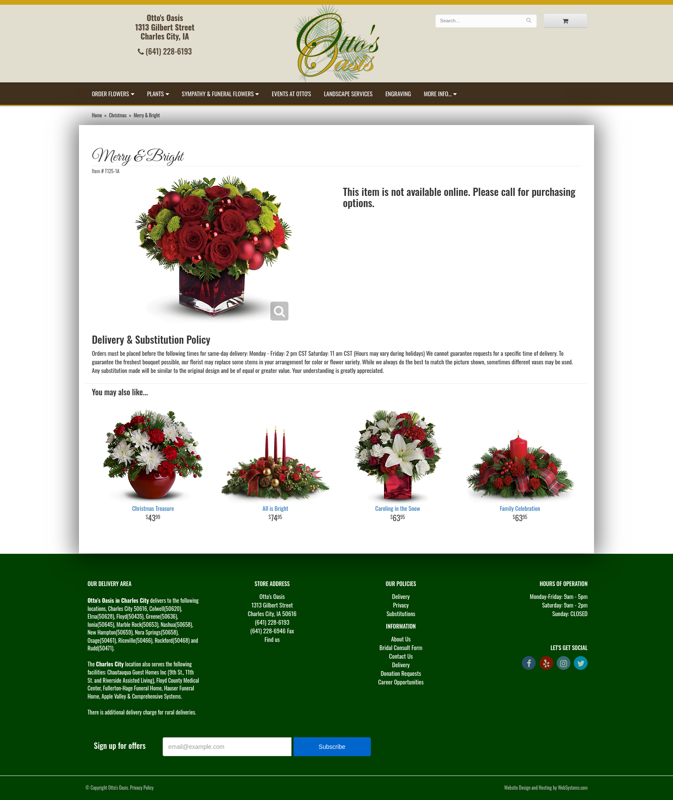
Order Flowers (110, 93)
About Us (401, 638)
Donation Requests (401, 673)
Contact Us (400, 655)
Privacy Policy (142, 787)
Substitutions (400, 613)
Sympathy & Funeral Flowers (218, 93)
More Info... (438, 93)
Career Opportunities (401, 681)
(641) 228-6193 (165, 51)
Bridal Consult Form (400, 647)
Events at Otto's (291, 93)
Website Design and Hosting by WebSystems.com (546, 787)
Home (97, 115)
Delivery (401, 596)
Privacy (401, 604)
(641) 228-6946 (267, 630)
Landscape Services (348, 93)
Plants (155, 93)
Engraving (398, 93)
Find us (272, 639)
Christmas (118, 115)
